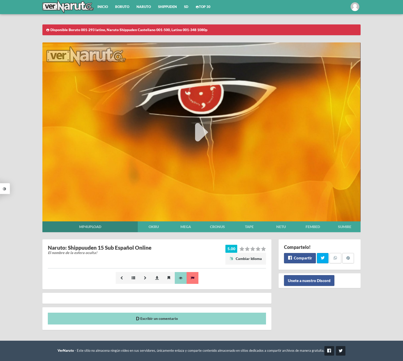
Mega (185, 226)
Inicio (102, 7)
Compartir (300, 258)
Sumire (344, 226)
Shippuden (167, 7)
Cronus (217, 226)
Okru (154, 226)
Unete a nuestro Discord (309, 280)
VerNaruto (66, 351)
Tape (249, 226)
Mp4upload (90, 226)
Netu (281, 226)
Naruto (143, 7)
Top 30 (203, 7)
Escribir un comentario (157, 318)
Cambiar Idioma (246, 258)
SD (186, 7)
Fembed (313, 226)
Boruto (122, 7)
